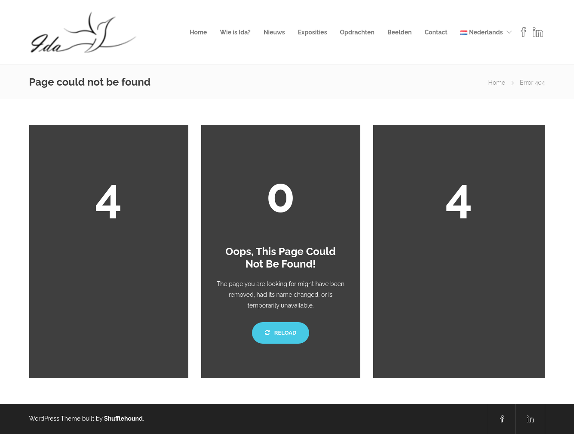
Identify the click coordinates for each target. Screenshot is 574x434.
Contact (435, 32)
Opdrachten (357, 32)
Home (198, 32)
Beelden (399, 32)
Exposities (312, 32)
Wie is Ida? (235, 32)
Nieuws (274, 32)
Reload (280, 332)
